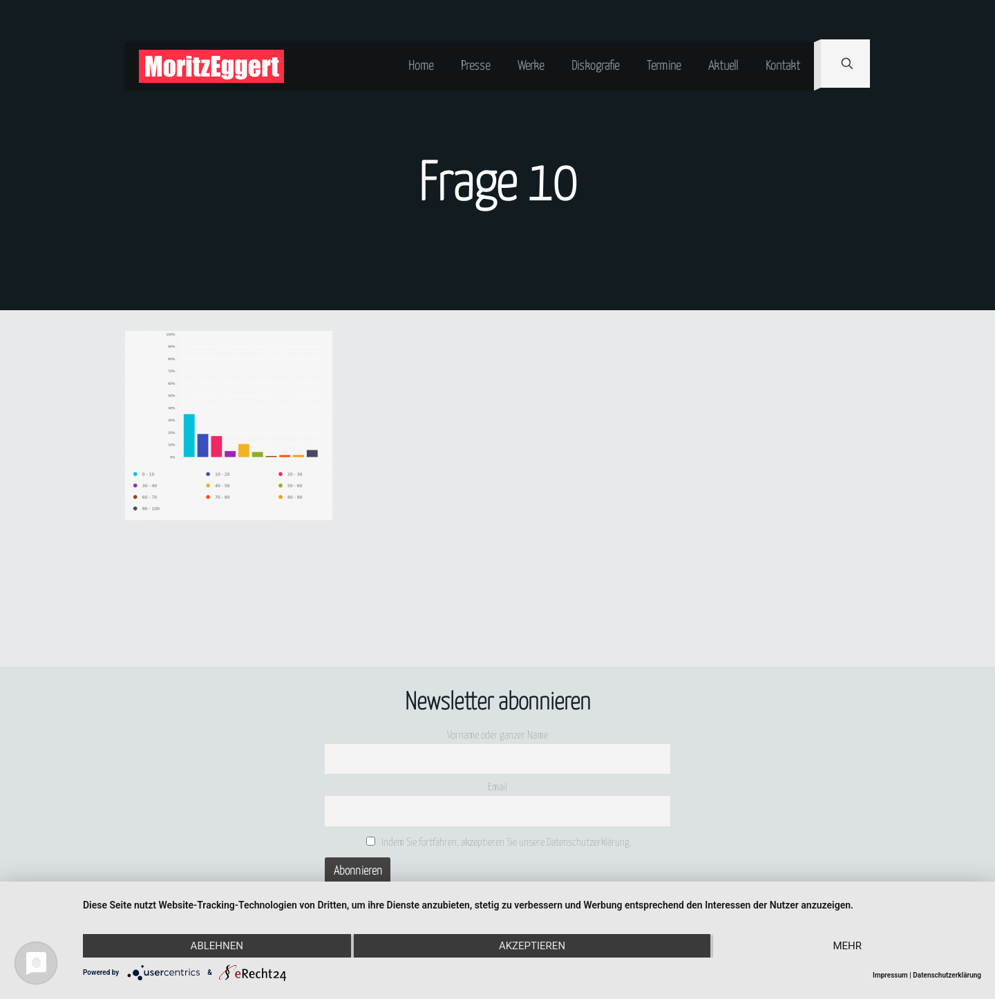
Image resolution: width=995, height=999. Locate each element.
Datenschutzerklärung (947, 975)
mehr (847, 946)
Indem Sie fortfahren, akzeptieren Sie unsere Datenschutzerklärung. (499, 842)
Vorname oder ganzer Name (497, 735)
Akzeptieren (532, 946)
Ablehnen (217, 946)
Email (497, 787)
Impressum (890, 975)
